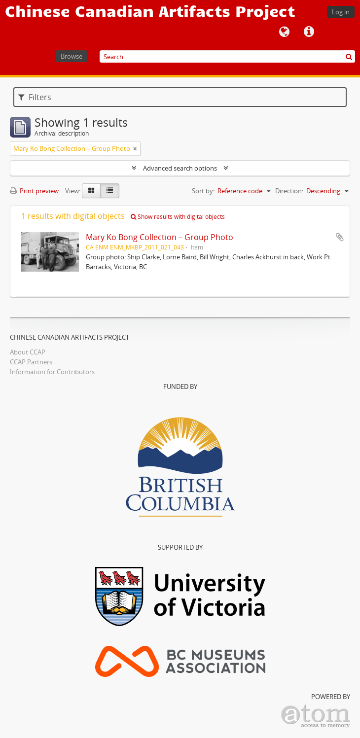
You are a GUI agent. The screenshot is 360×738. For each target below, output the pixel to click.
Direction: (289, 190)
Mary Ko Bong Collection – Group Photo (159, 237)
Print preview (34, 190)
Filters (34, 97)
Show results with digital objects (178, 216)
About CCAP (27, 352)
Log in (341, 11)
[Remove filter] (135, 148)
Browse (71, 56)
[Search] (227, 56)
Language (284, 32)
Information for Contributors (52, 371)
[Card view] (91, 190)
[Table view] (109, 190)
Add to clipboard (340, 237)
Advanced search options (180, 168)
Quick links (308, 32)
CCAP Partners (31, 361)
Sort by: (203, 190)
